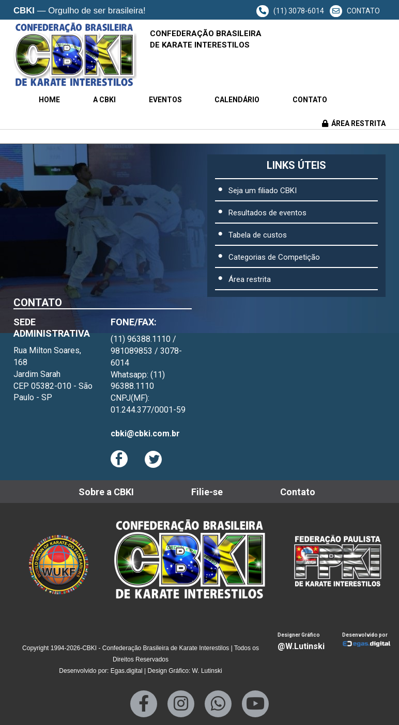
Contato (310, 100)
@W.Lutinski (301, 646)
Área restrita (249, 279)
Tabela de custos (257, 235)
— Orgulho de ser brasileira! (79, 11)
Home (49, 100)
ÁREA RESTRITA (353, 123)
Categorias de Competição (274, 257)
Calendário (236, 100)
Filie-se (207, 491)
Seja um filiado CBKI (262, 190)
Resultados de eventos (267, 212)
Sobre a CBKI (106, 491)
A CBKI (104, 100)
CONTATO (355, 11)
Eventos (165, 100)
